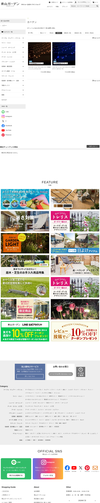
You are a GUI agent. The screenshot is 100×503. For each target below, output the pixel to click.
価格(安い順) (67, 33)
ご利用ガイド (6, 495)
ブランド (65, 6)
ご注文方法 (5, 491)
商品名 (51, 33)
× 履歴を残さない (93, 146)
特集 (57, 6)
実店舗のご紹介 (39, 498)
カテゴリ (50, 6)
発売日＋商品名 (89, 33)
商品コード (43, 33)
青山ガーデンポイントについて (12, 498)
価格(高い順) (78, 33)
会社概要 (37, 491)
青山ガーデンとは (39, 495)
